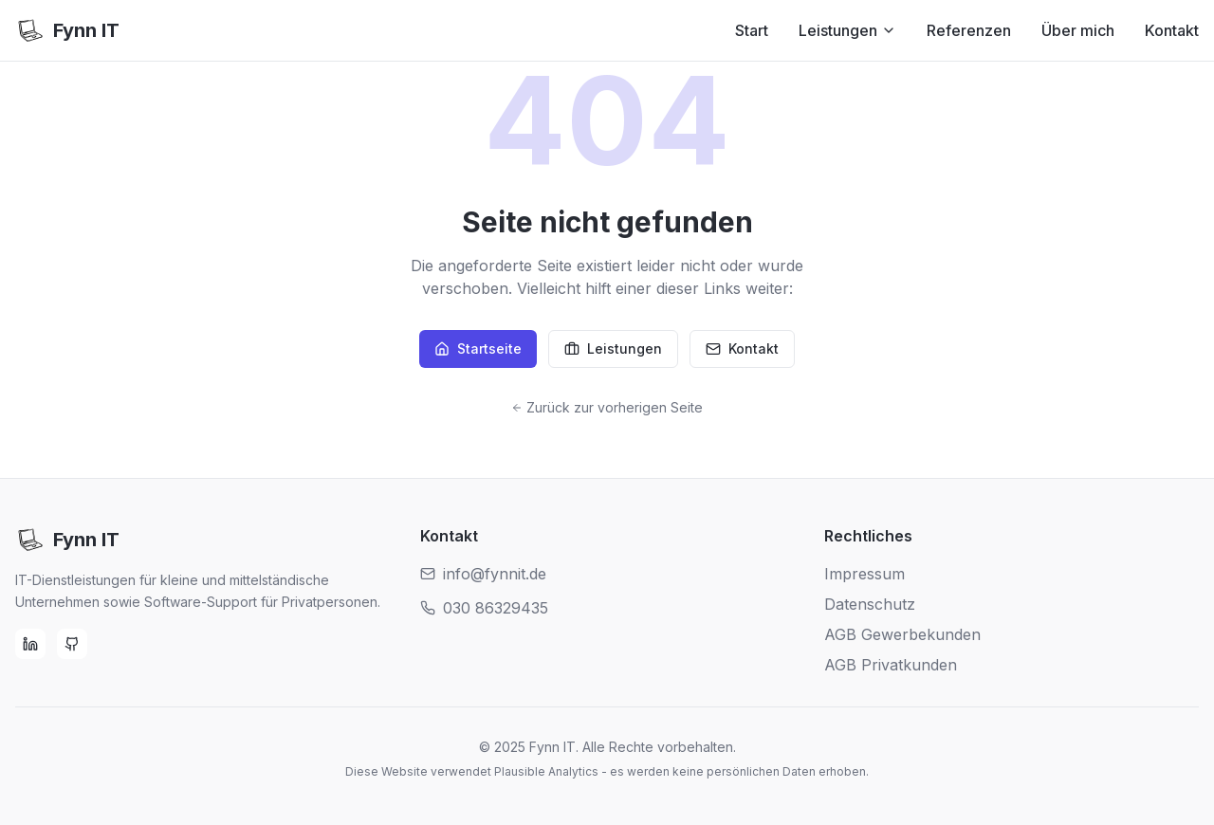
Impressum (864, 573)
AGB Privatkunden (890, 664)
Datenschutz (869, 604)
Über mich (1077, 30)
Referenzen (969, 30)
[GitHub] (72, 644)
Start (751, 30)
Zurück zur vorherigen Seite (607, 407)
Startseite (478, 348)
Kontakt (1172, 30)
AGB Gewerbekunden (902, 634)
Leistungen (847, 30)
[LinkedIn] (30, 644)
